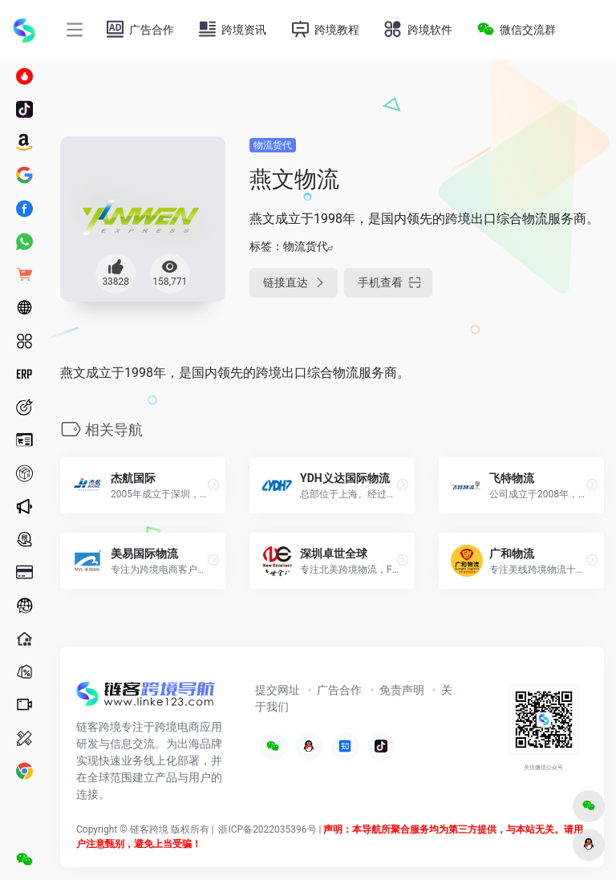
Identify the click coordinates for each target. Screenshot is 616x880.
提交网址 (277, 689)
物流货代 (272, 145)
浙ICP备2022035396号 (267, 829)
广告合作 (339, 689)
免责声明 (401, 689)
